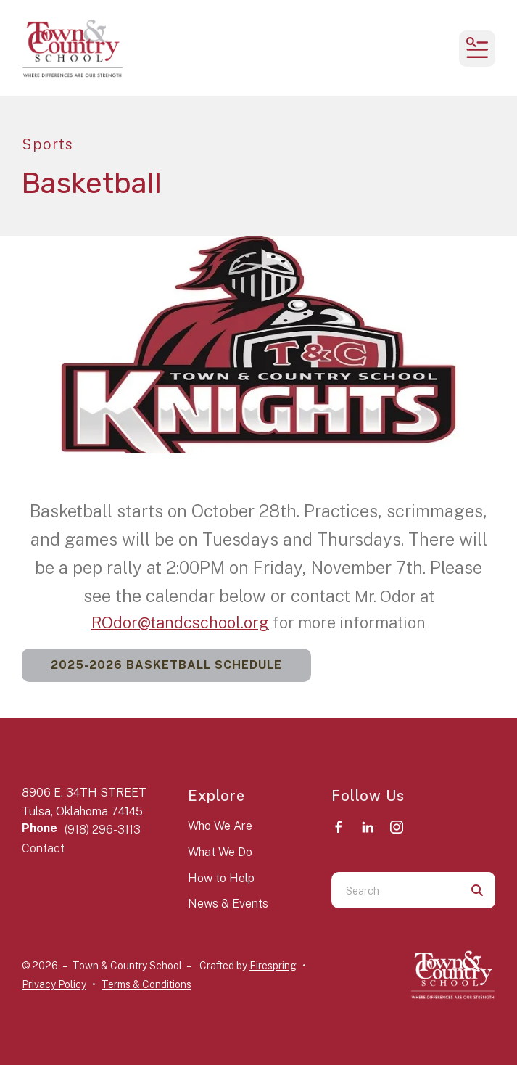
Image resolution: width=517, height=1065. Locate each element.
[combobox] (395, 890)
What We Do (220, 852)
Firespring (273, 965)
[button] (477, 48)
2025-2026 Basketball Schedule (166, 665)
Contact (43, 848)
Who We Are (220, 826)
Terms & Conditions (146, 984)
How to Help (221, 878)
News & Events (228, 903)
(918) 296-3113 (103, 829)
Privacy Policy (54, 984)
